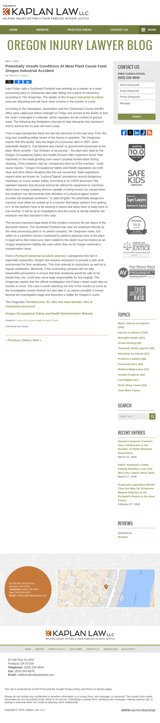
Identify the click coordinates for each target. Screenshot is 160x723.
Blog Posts (128, 649)
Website (42, 29)
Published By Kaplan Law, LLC (138, 13)
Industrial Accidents (26, 320)
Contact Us (119, 29)
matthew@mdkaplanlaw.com (35, 674)
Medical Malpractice (133, 369)
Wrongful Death (50, 320)
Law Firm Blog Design (138, 710)
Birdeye (123, 536)
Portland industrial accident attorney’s (41, 255)
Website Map (111, 649)
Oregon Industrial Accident (84, 97)
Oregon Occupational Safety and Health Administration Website (49, 313)
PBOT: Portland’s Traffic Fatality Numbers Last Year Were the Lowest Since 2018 (136, 468)
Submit (136, 116)
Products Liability (132, 358)
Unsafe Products (131, 374)
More (152, 29)
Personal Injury (130, 364)
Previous (12, 340)
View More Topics (129, 390)
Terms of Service (95, 689)
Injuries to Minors (133, 332)
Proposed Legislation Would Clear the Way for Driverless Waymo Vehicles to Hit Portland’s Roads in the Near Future (136, 492)
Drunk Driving (129, 342)
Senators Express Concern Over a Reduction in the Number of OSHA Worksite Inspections (135, 447)
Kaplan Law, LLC (35, 709)
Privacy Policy (57, 649)
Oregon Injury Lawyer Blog (46, 12)
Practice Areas (79, 29)
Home (13, 29)
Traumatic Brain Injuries (136, 348)
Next (37, 340)
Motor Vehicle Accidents (133, 325)
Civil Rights (128, 379)
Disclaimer (76, 649)
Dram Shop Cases (132, 385)
